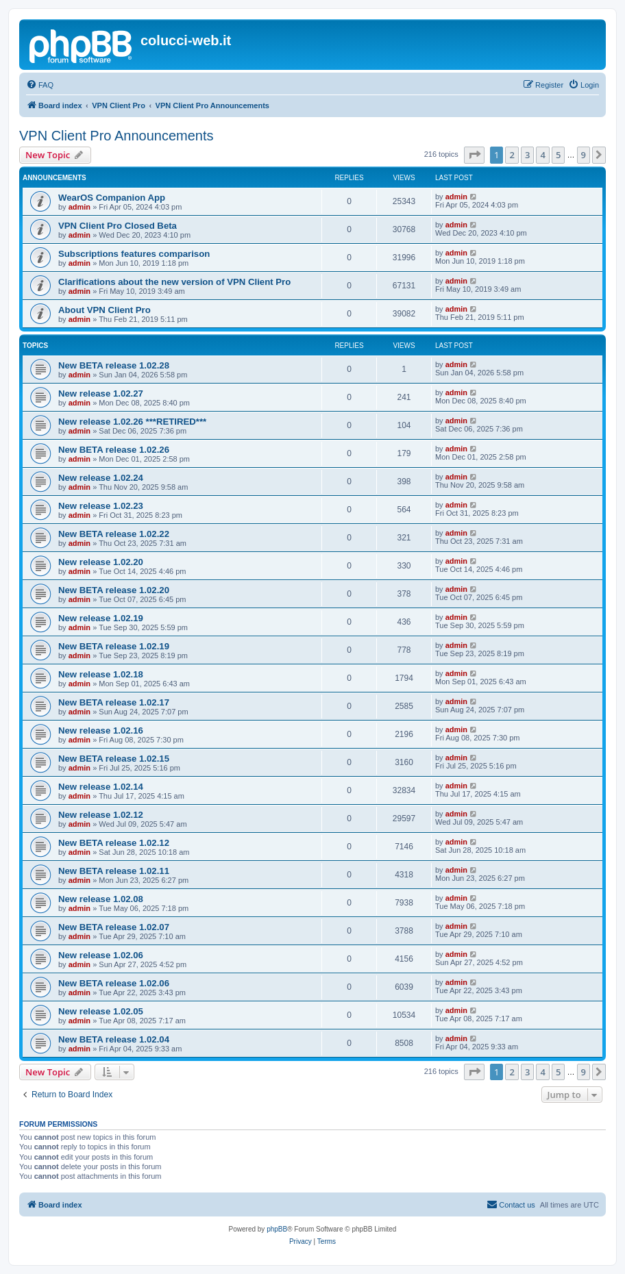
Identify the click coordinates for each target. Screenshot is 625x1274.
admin (79, 207)
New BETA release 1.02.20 (113, 590)
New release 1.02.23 (100, 506)
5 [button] (558, 155)
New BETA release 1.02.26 (113, 450)
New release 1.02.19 (100, 618)
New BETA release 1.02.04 (113, 1039)
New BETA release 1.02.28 (113, 365)
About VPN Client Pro (104, 310)
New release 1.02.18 (100, 674)
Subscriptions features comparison (134, 254)
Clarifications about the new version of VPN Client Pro (174, 282)
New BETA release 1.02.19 (113, 646)
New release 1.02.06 (100, 955)
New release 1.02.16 (100, 730)
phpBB (277, 1229)
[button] (474, 155)
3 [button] (527, 155)
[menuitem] (39, 85)
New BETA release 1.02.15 (113, 758)
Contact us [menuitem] (511, 1204)
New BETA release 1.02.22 (113, 534)
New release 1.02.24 (100, 478)
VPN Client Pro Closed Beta (117, 226)
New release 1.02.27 (100, 393)
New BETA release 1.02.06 (113, 983)
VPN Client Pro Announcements (116, 135)
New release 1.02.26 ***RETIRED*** (132, 421)
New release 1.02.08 (100, 899)
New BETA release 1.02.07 (113, 927)
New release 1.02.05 (100, 1011)
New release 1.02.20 (100, 562)
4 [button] (542, 155)
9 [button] (583, 155)
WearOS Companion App (111, 197)
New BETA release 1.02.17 (113, 702)
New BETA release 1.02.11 (113, 871)
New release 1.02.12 (100, 815)
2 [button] (511, 155)
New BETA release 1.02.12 (113, 843)
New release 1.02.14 (100, 787)
